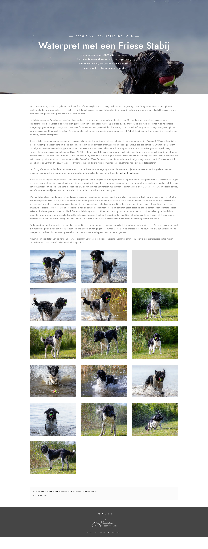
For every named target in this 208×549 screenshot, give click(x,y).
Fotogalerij (43, 7)
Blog (168, 7)
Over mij (128, 7)
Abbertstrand (134, 131)
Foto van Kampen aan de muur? (71, 7)
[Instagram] (106, 514)
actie (38, 492)
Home (29, 7)
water (94, 492)
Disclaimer (114, 532)
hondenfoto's (65, 492)
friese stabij (46, 492)
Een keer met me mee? (149, 7)
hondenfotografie (81, 492)
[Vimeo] (109, 514)
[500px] (112, 514)
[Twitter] (103, 514)
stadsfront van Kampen (129, 173)
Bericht (180, 7)
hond (55, 492)
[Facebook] (99, 514)
